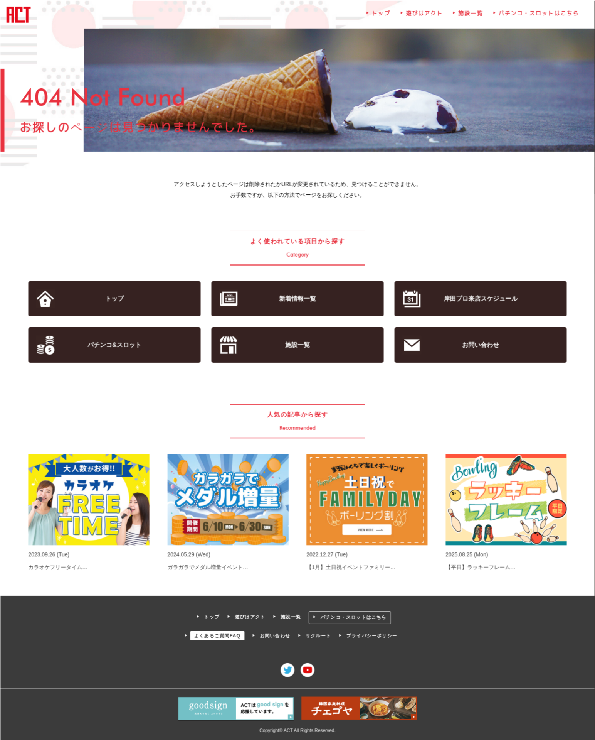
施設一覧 (469, 15)
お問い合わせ (479, 345)
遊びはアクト (423, 15)
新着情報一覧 (297, 299)
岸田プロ (479, 299)
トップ (380, 15)
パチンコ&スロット (115, 345)
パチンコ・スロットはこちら (538, 15)
